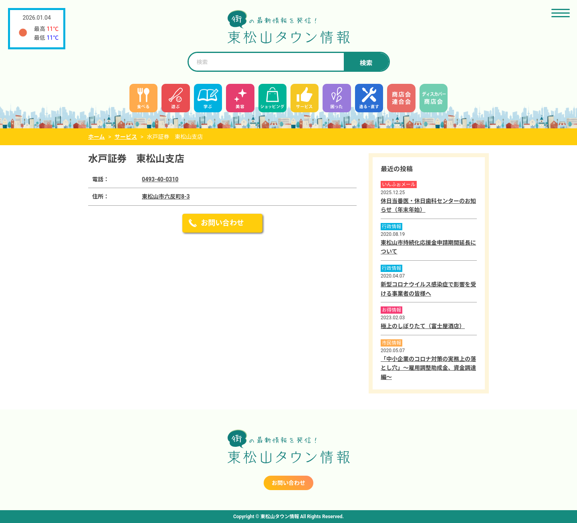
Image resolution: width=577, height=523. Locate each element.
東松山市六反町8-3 (166, 196)
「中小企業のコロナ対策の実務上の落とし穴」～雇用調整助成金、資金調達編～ (428, 368)
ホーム (96, 137)
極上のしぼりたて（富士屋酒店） (423, 326)
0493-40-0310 (160, 179)
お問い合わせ (222, 223)
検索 (365, 63)
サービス (126, 137)
